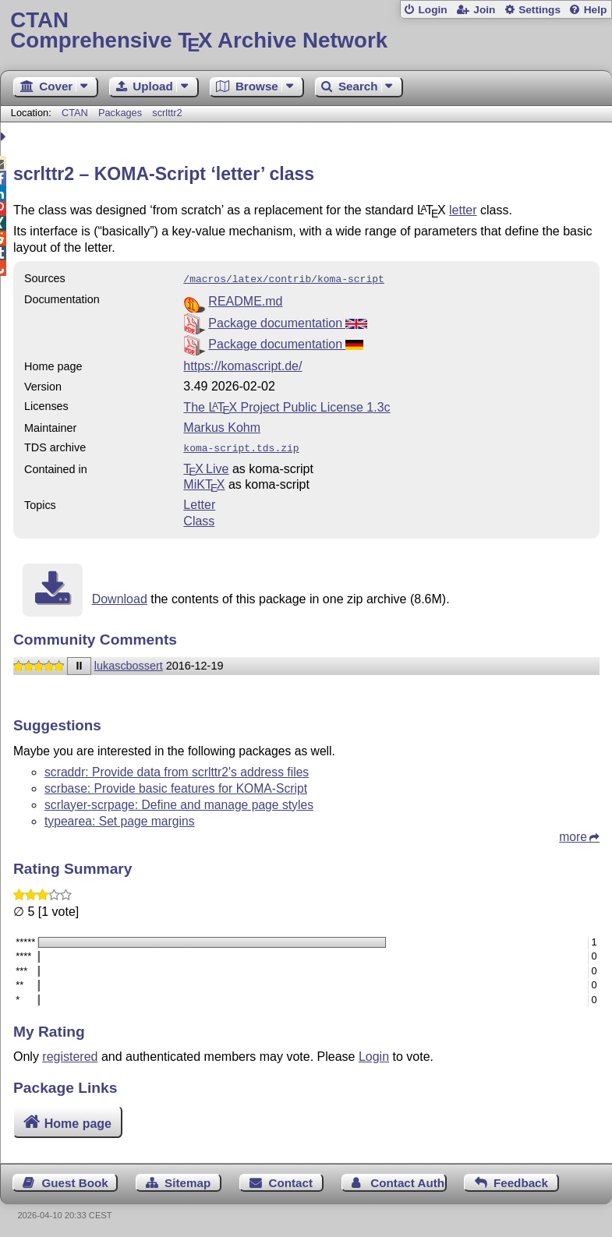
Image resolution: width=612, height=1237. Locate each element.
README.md (245, 299)
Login (432, 10)
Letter (199, 501)
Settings (539, 10)
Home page (77, 1120)
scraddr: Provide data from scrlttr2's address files (176, 769)
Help (595, 10)
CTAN (75, 112)
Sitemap (187, 1179)
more (573, 833)
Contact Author (408, 1179)
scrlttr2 (167, 112)
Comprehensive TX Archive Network (305, 30)
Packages (121, 112)
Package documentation (287, 321)
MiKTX (204, 481)
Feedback (520, 1179)
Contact (291, 1179)
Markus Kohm (221, 426)
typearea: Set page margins (119, 818)
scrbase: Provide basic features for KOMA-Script (175, 785)
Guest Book (75, 1179)
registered (69, 1053)
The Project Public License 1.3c (286, 405)
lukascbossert (128, 662)
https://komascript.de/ (242, 364)
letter (463, 210)
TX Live (205, 465)
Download (119, 596)
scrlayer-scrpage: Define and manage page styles (178, 801)
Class (198, 518)
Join (484, 10)
